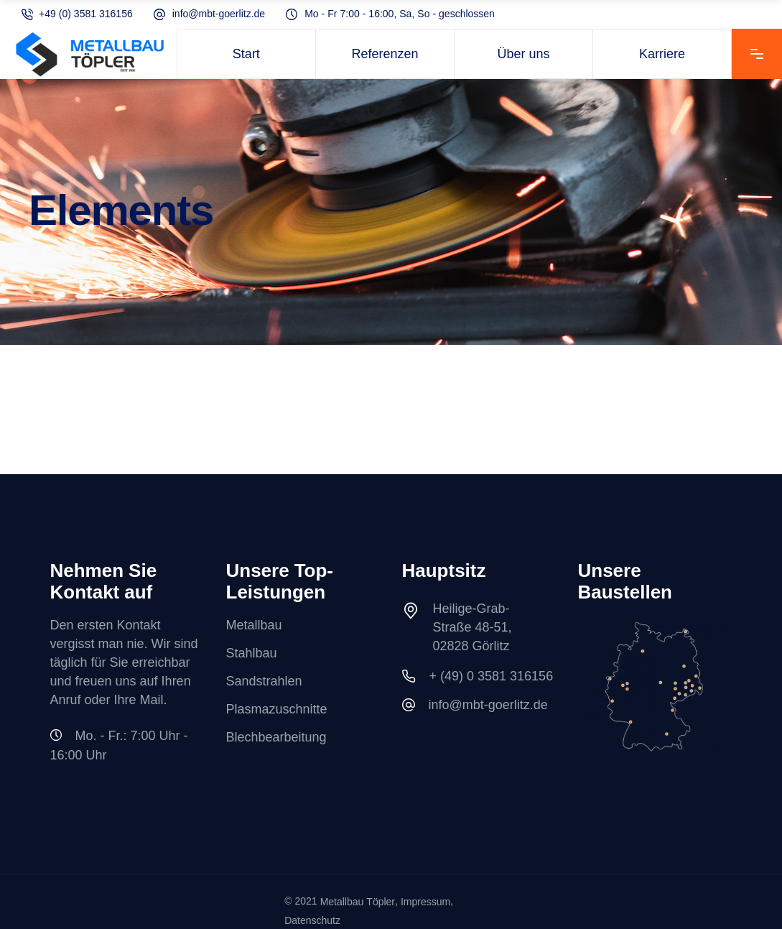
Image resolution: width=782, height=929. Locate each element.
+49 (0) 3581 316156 (86, 14)
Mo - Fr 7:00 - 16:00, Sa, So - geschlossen (399, 14)
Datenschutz (312, 921)
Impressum (425, 901)
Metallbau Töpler (357, 901)
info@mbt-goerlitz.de (218, 14)
